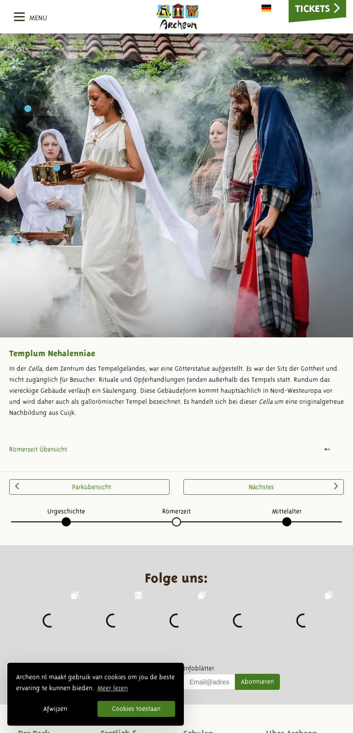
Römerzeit (176, 511)
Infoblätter (198, 668)
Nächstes (293, 486)
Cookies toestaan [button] (136, 708)
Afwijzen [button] (55, 708)
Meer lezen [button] (112, 688)
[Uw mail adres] (209, 682)
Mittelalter (287, 511)
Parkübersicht (63, 486)
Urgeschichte (66, 511)
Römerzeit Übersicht (38, 449)
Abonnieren (257, 681)
